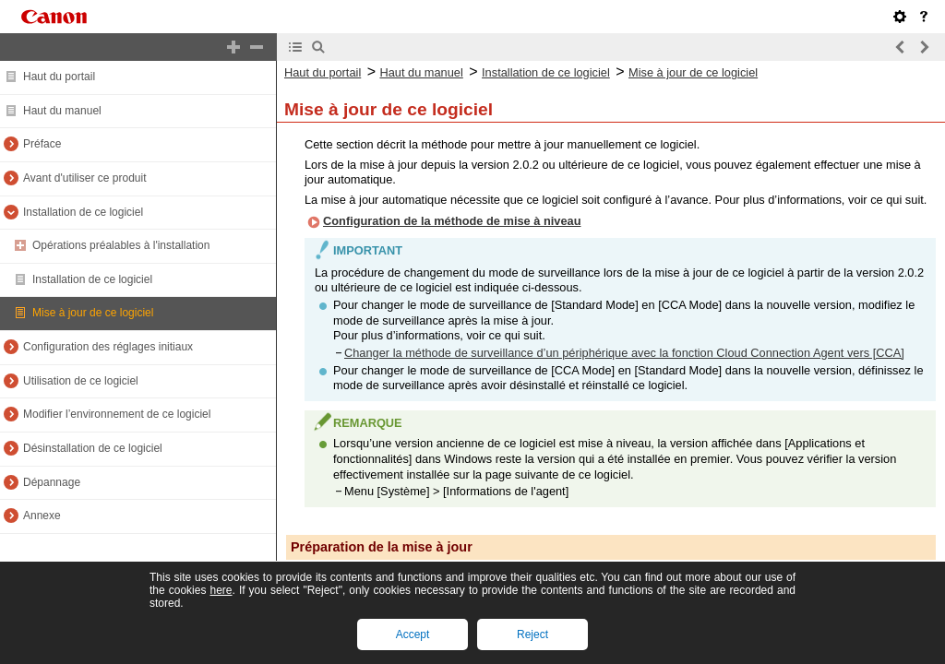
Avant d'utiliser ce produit (84, 178)
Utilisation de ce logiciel (80, 380)
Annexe (42, 515)
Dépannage (51, 482)
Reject (532, 634)
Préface (42, 143)
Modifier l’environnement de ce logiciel (116, 414)
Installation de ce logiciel (83, 212)
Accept (413, 634)
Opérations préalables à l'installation (120, 245)
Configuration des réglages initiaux (108, 346)
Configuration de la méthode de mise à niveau (451, 221)
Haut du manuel (62, 110)
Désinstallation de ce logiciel (92, 448)
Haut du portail (59, 76)
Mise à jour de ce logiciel (92, 312)
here (220, 590)
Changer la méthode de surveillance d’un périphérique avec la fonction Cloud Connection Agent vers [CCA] (624, 353)
